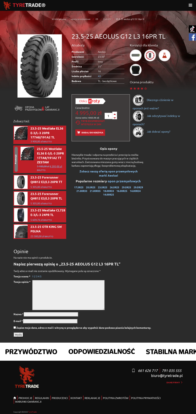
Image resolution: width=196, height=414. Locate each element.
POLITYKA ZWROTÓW (115, 398)
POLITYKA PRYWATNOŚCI (146, 398)
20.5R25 (90, 187)
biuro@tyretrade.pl (167, 375)
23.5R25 (102, 187)
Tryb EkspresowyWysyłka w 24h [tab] (90, 122)
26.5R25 (114, 187)
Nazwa (18, 314)
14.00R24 (135, 190)
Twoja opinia (22, 281)
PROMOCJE (25, 398)
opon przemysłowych (125, 181)
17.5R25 (78, 187)
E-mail (18, 321)
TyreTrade (32, 411)
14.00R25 (108, 194)
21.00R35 (95, 190)
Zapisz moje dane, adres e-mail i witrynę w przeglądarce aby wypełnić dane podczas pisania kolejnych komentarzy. (83, 327)
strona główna (59, 19)
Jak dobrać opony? (151, 131)
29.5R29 (138, 187)
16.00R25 (121, 190)
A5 (99, 76)
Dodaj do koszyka (90, 132)
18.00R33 (108, 190)
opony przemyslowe (81, 19)
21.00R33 (81, 190)
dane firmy (174, 382)
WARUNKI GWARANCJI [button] (28, 401)
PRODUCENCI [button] (60, 398)
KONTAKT (76, 398)
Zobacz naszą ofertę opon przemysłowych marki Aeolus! (109, 173)
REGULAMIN (42, 398)
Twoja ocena (22, 276)
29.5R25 (126, 187)
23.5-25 (107, 19)
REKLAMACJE (92, 398)
